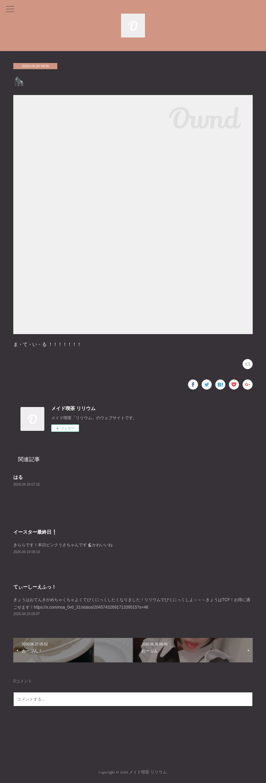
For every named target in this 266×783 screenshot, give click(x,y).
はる (18, 477)
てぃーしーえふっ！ (34, 587)
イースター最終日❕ (35, 532)
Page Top (133, 745)
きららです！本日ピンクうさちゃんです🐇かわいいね (63, 545)
